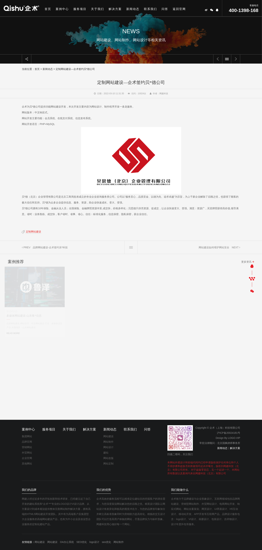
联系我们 (150, 9)
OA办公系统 (67, 542)
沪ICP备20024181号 (228, 432)
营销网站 (27, 447)
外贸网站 (27, 452)
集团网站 (27, 436)
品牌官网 (27, 441)
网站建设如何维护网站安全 (214, 249)
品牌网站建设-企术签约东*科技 (50, 249)
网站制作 (108, 441)
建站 (105, 452)
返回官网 (179, 9)
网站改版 (108, 458)
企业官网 (27, 458)
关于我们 (97, 9)
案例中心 (62, 9)
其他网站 (27, 463)
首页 (48, 9)
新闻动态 (132, 9)
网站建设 (108, 436)
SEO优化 (81, 542)
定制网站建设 (31, 231)
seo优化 (106, 542)
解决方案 (115, 9)
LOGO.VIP (234, 437)
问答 (165, 9)
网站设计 (108, 447)
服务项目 (79, 9)
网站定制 (108, 463)
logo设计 (94, 542)
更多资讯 (246, 264)
